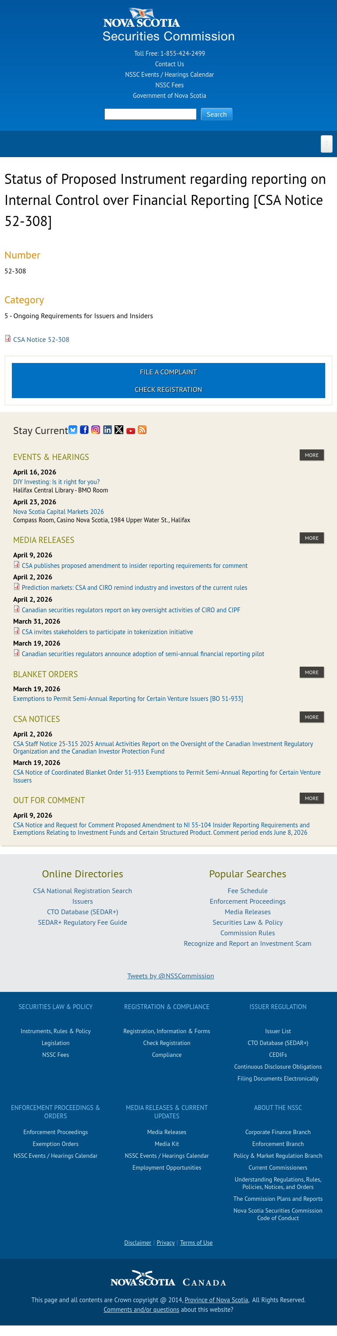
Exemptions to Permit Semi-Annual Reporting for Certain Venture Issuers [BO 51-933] (128, 698)
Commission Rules (247, 932)
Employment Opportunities (167, 1167)
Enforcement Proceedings (248, 901)
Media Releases (248, 911)
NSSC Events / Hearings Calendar (169, 74)
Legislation (55, 1043)
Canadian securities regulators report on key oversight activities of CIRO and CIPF (131, 610)
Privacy (166, 1242)
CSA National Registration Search (82, 890)
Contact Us (169, 64)
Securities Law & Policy (247, 922)
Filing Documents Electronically (278, 1078)
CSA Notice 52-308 (41, 339)
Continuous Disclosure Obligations (278, 1066)
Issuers (82, 901)
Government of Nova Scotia (169, 95)
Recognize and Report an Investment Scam (248, 943)
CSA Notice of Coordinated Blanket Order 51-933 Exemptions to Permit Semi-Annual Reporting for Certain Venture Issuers (167, 776)
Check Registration (168, 389)
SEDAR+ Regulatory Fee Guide (82, 922)
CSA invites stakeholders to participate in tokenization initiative (107, 632)
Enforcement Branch (278, 1144)
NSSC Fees (169, 85)
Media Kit (166, 1144)
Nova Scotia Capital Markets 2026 (58, 511)
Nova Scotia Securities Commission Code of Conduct (277, 1214)
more (312, 455)
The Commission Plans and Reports (278, 1199)
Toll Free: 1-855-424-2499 (169, 53)
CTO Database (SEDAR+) (82, 911)
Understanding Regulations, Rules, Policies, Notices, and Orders (278, 1183)
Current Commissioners (278, 1167)
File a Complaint (168, 371)
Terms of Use (196, 1242)
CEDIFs (278, 1055)
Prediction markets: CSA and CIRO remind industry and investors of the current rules (134, 587)
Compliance (166, 1055)
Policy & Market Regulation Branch (277, 1156)
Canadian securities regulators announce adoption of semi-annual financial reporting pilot (143, 654)
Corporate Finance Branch (278, 1132)
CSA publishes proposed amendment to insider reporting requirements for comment (135, 565)
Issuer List (278, 1031)
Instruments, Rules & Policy (56, 1031)
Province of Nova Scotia (216, 1300)
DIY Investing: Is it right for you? (56, 482)
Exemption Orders (56, 1144)
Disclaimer (137, 1242)
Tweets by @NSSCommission (170, 975)
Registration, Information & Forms (166, 1031)
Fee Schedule (248, 890)
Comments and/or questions (141, 1309)
